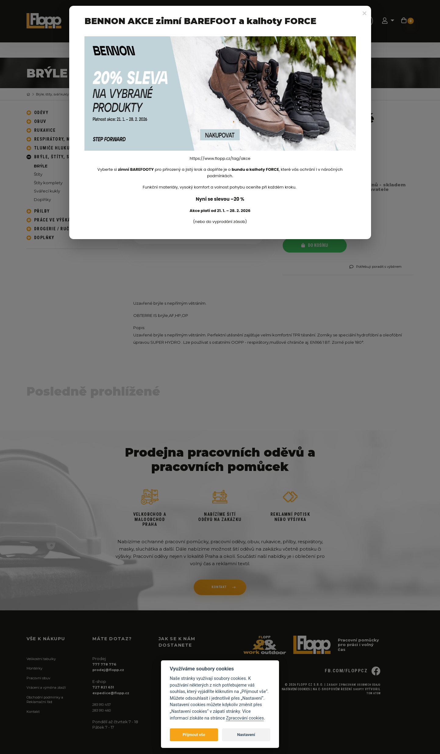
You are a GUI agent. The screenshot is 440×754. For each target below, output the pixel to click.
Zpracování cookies (245, 718)
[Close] (365, 13)
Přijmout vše (194, 734)
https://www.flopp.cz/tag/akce (220, 158)
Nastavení (246, 734)
